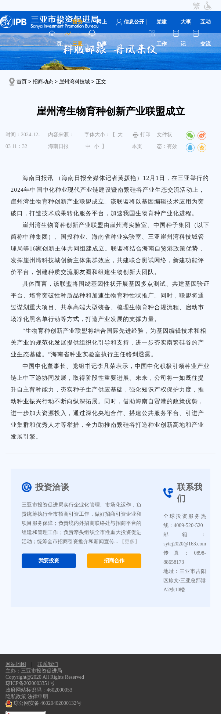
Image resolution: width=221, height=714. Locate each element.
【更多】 (129, 541)
